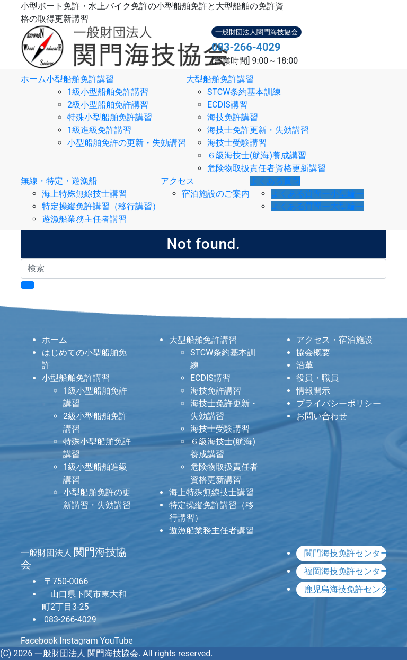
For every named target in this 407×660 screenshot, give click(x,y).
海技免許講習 (232, 117)
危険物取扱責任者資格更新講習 (266, 168)
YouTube (116, 641)
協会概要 (313, 352)
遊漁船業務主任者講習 (84, 219)
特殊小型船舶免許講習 (109, 117)
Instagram (78, 641)
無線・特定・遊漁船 (59, 181)
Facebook (39, 641)
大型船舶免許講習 (220, 79)
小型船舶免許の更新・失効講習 (126, 143)
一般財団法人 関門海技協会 (86, 653)
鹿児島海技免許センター (345, 589)
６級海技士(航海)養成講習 (256, 155)
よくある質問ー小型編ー (317, 194)
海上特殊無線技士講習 (84, 194)
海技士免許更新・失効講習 (258, 130)
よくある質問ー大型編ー (317, 206)
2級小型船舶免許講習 (107, 105)
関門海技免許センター (345, 553)
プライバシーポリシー (338, 403)
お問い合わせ (321, 416)
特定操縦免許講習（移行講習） (101, 206)
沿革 (304, 365)
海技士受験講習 (237, 143)
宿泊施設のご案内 (216, 194)
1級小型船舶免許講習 (107, 92)
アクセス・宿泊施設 (334, 340)
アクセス (177, 181)
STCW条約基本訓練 (244, 92)
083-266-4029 (246, 47)
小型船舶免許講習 (80, 79)
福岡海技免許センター (345, 571)
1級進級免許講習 (99, 130)
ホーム (33, 79)
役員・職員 (317, 378)
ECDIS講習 (227, 105)
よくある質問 (275, 181)
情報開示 (313, 391)
